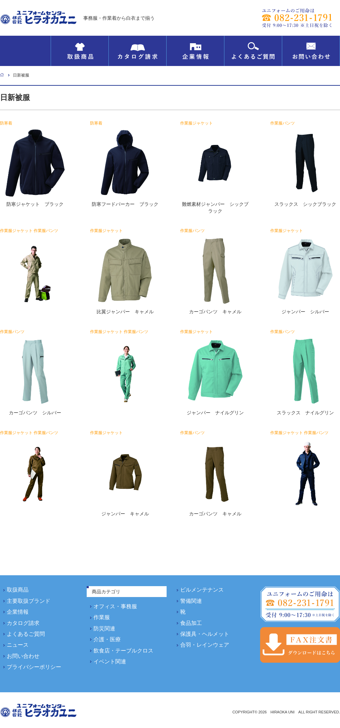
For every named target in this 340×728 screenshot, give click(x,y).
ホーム (2, 75)
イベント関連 (110, 661)
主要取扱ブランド (28, 601)
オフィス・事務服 (115, 606)
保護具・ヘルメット (204, 634)
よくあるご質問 (253, 51)
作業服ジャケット (196, 123)
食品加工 (191, 623)
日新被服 (21, 75)
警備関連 (191, 601)
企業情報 (195, 51)
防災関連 (104, 628)
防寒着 (6, 123)
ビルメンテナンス (202, 590)
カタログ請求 (137, 51)
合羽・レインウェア (204, 645)
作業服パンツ (282, 123)
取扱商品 (79, 51)
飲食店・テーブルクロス (123, 650)
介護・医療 (107, 639)
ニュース (18, 645)
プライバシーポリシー (34, 667)
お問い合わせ (311, 51)
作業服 (102, 617)
